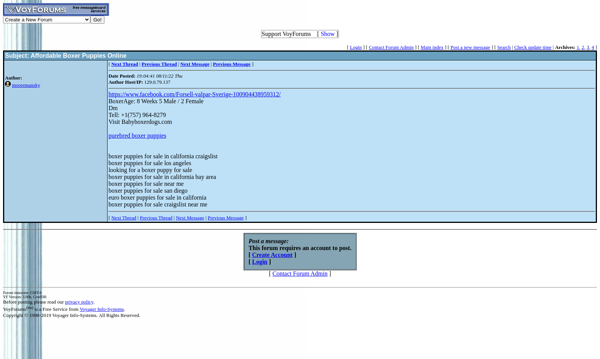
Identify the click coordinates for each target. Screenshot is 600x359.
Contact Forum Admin (391, 47)
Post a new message (470, 47)
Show (327, 34)
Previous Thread (156, 218)
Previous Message (226, 218)
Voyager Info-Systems (102, 309)
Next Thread (123, 218)
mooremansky (26, 85)
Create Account (272, 255)
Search (503, 47)
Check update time (532, 47)
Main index (432, 47)
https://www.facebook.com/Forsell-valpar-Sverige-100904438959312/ (194, 94)
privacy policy (79, 302)
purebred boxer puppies (137, 135)
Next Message (190, 218)
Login (356, 47)
